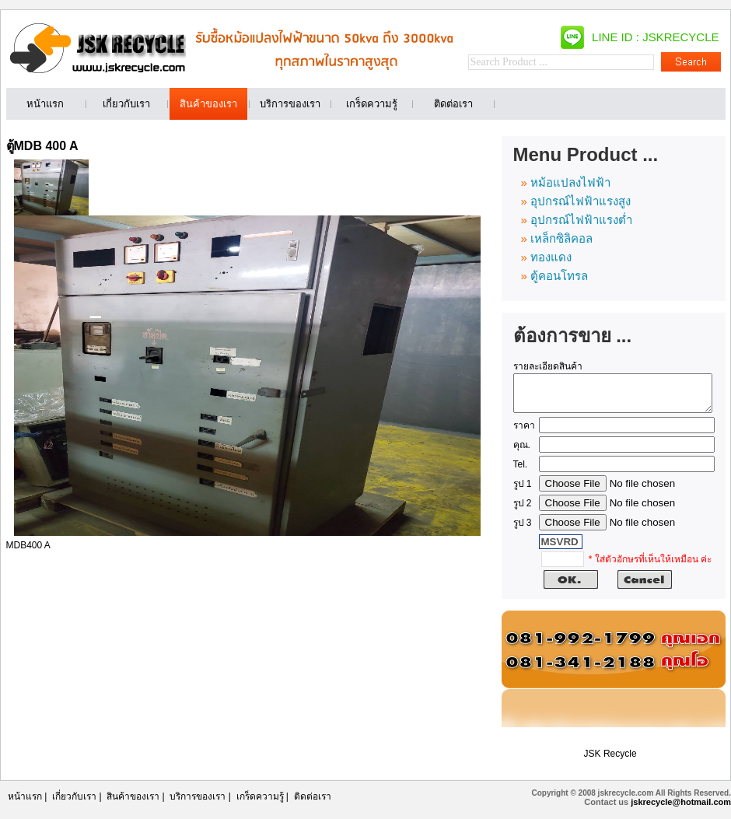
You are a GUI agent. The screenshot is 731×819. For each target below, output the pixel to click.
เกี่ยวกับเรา (74, 803)
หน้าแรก (25, 803)
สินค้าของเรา (133, 803)
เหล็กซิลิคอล (561, 238)
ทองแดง (551, 257)
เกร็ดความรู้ (260, 803)
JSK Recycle (610, 760)
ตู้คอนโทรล (559, 275)
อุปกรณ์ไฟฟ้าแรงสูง (580, 201)
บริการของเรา (198, 803)
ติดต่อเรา (312, 803)
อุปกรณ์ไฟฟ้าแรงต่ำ (581, 219)
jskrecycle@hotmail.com (681, 809)
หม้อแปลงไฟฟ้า (570, 182)
